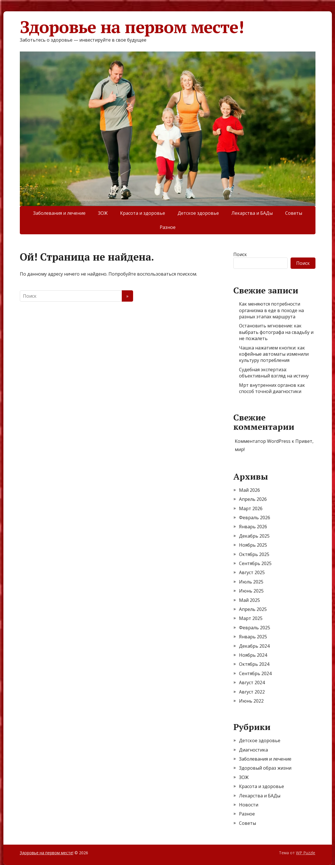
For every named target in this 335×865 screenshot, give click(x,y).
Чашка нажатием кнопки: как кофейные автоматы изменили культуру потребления (274, 354)
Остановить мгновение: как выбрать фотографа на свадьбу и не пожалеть (276, 332)
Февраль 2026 (254, 517)
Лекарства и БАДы (252, 213)
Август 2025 (252, 572)
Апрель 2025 (253, 609)
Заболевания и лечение (59, 213)
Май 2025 (249, 600)
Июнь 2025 (251, 591)
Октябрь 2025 (254, 554)
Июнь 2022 (251, 701)
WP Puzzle (305, 852)
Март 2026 (251, 508)
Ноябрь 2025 (253, 545)
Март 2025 (251, 618)
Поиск (240, 254)
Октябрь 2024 (254, 664)
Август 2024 (252, 682)
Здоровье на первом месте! (132, 27)
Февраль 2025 (254, 627)
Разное (168, 227)
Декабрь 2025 (254, 536)
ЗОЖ (103, 213)
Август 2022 (252, 692)
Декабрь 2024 (254, 646)
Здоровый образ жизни (265, 768)
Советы (293, 213)
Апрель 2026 (253, 499)
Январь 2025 (253, 637)
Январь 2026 (253, 526)
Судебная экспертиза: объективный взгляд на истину (274, 372)
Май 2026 (249, 490)
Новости (248, 805)
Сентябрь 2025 (255, 563)
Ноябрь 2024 (253, 655)
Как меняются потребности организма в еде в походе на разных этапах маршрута (271, 310)
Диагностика (253, 750)
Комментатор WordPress (263, 441)
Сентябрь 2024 (255, 673)
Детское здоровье (198, 213)
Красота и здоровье (142, 213)
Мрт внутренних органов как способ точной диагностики (272, 388)
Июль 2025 (251, 582)
